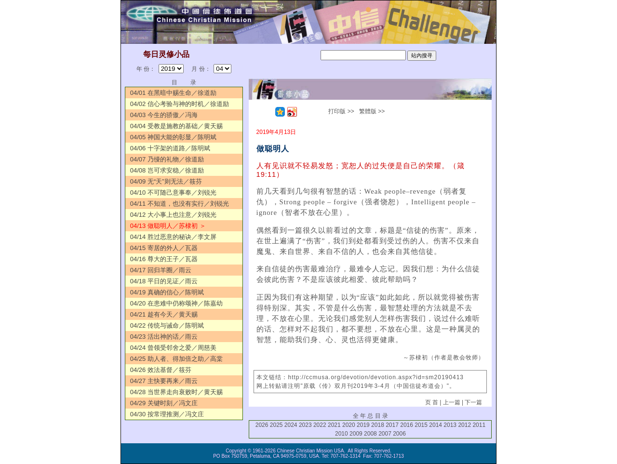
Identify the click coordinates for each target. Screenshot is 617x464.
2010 (341, 433)
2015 (421, 425)
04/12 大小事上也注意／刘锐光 (173, 214)
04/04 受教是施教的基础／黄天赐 (176, 126)
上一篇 (451, 402)
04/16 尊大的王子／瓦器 (164, 259)
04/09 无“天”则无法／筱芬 (166, 181)
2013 (449, 425)
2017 (392, 425)
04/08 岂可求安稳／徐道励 (167, 170)
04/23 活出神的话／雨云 (164, 336)
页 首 (431, 402)
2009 (355, 433)
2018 (377, 425)
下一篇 (473, 402)
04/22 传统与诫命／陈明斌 (167, 325)
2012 (464, 425)
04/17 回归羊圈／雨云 (160, 270)
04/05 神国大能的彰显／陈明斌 (173, 137)
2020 (348, 425)
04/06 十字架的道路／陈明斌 (170, 148)
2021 (334, 425)
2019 (363, 425)
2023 (305, 425)
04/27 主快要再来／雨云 (164, 380)
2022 (319, 425)
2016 (406, 425)
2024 (290, 425)
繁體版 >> (372, 111)
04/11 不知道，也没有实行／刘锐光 (179, 203)
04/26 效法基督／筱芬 (160, 369)
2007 (384, 433)
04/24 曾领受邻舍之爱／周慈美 (173, 347)
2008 (370, 433)
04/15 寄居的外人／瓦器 (164, 248)
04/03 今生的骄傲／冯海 (164, 115)
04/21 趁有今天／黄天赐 (164, 314)
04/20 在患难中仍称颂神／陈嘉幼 (176, 303)
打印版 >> (341, 111)
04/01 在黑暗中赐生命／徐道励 (173, 92)
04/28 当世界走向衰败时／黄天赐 (176, 392)
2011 (478, 425)
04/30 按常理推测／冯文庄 (167, 414)
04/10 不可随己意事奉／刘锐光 (173, 192)
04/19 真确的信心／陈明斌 (167, 292)
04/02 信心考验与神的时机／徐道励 (179, 103)
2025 (276, 425)
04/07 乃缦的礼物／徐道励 (167, 159)
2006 (399, 433)
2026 (261, 425)
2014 (435, 425)
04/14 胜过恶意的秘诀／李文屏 (173, 236)
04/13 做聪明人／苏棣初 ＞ (168, 225)
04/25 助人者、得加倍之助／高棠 (176, 358)
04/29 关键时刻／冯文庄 (164, 403)
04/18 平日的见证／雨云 (164, 281)
